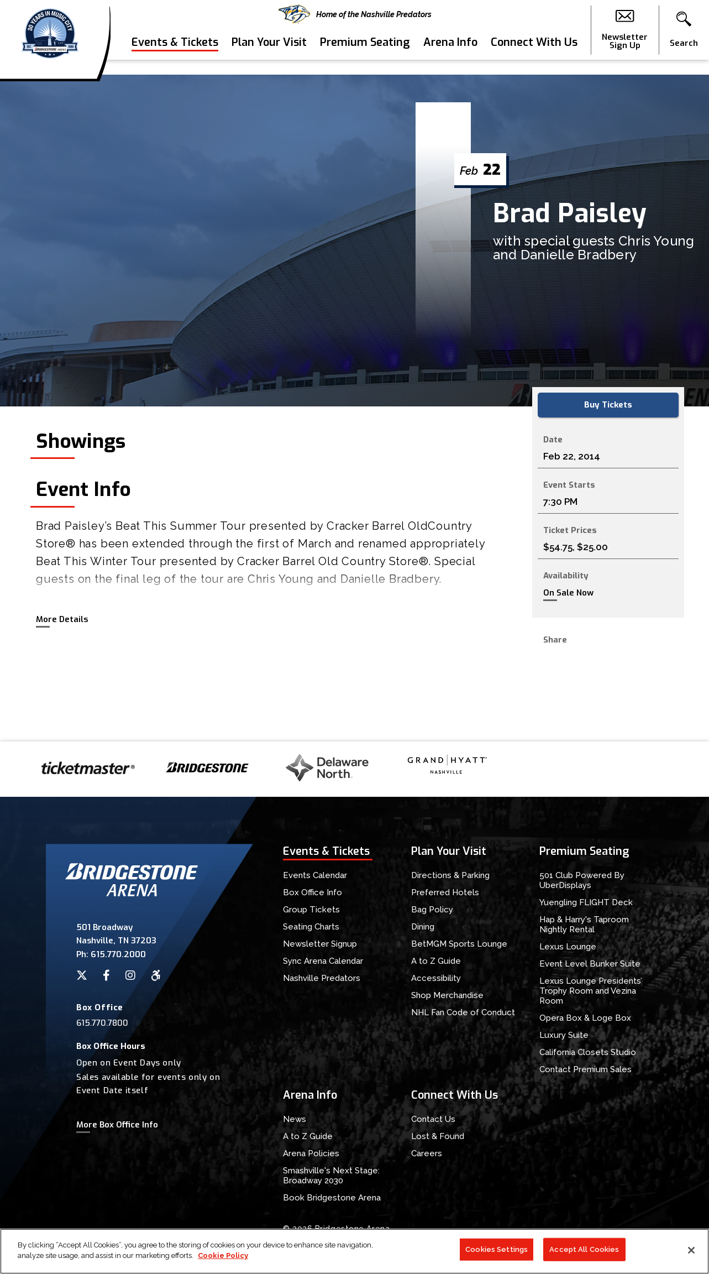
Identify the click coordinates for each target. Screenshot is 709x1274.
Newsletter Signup (320, 944)
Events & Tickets (175, 57)
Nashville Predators (321, 978)
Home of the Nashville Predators (355, 14)
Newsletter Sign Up (625, 38)
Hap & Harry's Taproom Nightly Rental (584, 924)
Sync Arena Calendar (323, 961)
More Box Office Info (117, 1124)
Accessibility (436, 978)
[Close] (691, 1250)
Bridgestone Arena (50, 37)
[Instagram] (130, 975)
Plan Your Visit (269, 57)
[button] (684, 37)
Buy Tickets (608, 404)
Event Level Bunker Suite (589, 964)
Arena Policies (311, 1153)
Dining (422, 927)
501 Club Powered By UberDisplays (581, 880)
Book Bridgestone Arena (332, 1198)
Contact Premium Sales (585, 1069)
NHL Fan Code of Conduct (463, 1012)
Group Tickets (311, 910)
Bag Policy (432, 910)
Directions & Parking (450, 875)
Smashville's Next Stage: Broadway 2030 (331, 1176)
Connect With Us (534, 57)
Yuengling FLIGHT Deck (586, 902)
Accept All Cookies (584, 1249)
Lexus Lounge (567, 947)
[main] (354, 408)
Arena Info (450, 57)
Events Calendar (315, 875)
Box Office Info (312, 892)
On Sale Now (568, 593)
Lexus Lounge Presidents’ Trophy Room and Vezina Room (590, 991)
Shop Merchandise (447, 995)
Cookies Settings (496, 1249)
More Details (62, 619)
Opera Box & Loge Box (585, 1018)
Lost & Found (437, 1136)
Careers (426, 1153)
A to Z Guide (436, 961)
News (294, 1119)
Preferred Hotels (445, 892)
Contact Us (433, 1119)
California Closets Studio (587, 1052)
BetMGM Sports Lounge (459, 944)
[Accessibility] (156, 975)
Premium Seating (365, 57)
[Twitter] (81, 975)
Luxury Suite (564, 1035)
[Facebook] (106, 975)
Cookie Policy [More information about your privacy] (223, 1256)
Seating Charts (311, 927)
